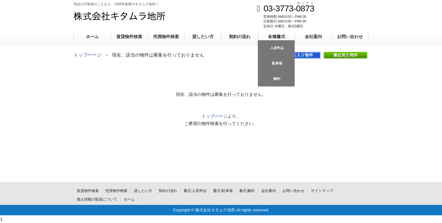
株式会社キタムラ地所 (119, 16)
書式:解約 (247, 191)
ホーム (92, 36)
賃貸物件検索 (129, 36)
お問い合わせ (350, 36)
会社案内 (313, 36)
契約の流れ (239, 36)
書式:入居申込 (195, 191)
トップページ (87, 54)
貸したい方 (203, 36)
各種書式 (276, 36)
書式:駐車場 (222, 191)
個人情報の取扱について (97, 199)
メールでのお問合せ (352, 19)
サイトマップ (322, 191)
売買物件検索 (166, 36)
